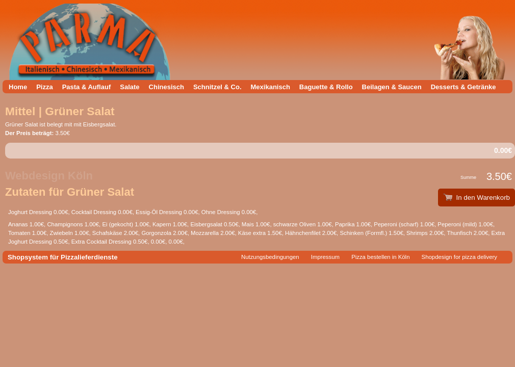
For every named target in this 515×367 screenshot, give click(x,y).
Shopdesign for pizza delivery (459, 257)
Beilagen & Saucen (392, 87)
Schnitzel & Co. (217, 87)
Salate (129, 87)
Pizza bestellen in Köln (380, 257)
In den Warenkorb (476, 197)
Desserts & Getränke (463, 87)
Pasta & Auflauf (86, 87)
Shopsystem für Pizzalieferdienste (63, 257)
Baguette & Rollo (326, 87)
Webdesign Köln (49, 175)
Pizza (44, 87)
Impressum (325, 257)
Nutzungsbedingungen (270, 257)
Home (18, 87)
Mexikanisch (270, 87)
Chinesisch (166, 87)
